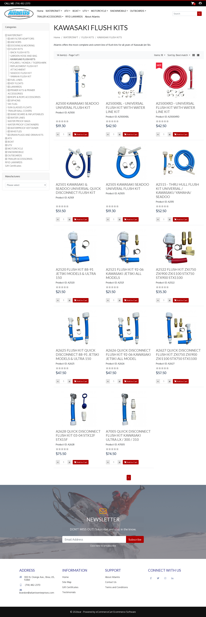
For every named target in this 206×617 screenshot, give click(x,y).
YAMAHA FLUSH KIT (20, 76)
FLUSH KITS (16, 49)
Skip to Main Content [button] (46, 3)
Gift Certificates (13, 165)
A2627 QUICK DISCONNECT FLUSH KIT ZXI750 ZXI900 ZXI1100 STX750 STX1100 (178, 354)
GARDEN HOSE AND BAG (23, 55)
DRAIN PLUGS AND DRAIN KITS (26, 134)
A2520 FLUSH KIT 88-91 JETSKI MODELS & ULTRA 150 (76, 273)
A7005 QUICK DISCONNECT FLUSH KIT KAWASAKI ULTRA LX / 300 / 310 (128, 435)
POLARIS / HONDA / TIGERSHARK (28, 62)
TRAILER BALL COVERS (20, 110)
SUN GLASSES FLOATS (20, 107)
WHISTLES (16, 131)
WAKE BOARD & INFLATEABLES (27, 114)
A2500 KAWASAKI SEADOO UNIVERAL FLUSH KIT (77, 105)
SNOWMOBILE (118, 10)
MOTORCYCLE (98, 10)
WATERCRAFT (53, 10)
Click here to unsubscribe (103, 545)
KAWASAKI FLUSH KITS (22, 59)
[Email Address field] (94, 539)
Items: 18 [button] (159, 55)
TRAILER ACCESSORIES (49, 16)
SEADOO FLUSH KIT (21, 73)
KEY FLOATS (16, 83)
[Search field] (184, 13)
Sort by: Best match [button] (178, 55)
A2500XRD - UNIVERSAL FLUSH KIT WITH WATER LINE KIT (175, 107)
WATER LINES (17, 117)
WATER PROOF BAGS (19, 121)
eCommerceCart (104, 611)
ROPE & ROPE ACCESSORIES (25, 97)
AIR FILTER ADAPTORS (22, 38)
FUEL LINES (16, 79)
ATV (66, 10)
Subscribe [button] (134, 539)
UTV (85, 10)
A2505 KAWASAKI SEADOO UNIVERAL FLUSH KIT (127, 186)
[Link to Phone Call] (17, 3)
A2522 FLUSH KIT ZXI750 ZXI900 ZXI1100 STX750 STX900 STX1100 (176, 273)
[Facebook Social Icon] (151, 578)
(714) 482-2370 (29, 585)
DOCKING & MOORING (22, 45)
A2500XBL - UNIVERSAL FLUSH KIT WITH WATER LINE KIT (125, 107)
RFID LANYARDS (74, 16)
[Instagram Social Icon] (165, 578)
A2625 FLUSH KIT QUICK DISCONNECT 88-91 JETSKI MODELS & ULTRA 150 (77, 354)
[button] (199, 13)
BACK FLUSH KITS (19, 52)
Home (40, 10)
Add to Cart (80, 134)
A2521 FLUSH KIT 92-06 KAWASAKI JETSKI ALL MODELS (125, 273)
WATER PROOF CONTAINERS (23, 124)
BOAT (76, 10)
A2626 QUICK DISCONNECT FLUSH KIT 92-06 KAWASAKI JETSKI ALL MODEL (128, 354)
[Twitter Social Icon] (158, 578)
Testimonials (69, 592)
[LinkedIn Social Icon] (172, 578)
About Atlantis (92, 16)
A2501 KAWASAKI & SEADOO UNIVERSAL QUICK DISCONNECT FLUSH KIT (78, 188)
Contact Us (110, 582)
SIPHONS (15, 100)
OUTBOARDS (137, 10)
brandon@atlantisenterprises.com (36, 591)
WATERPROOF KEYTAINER (24, 128)
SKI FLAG (12, 103)
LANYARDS (16, 86)
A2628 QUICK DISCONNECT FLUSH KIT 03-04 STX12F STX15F (78, 435)
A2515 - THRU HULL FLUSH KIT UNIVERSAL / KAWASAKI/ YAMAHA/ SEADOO (177, 190)
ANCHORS (15, 42)
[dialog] (200, 3)
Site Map (66, 582)
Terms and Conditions (116, 587)
